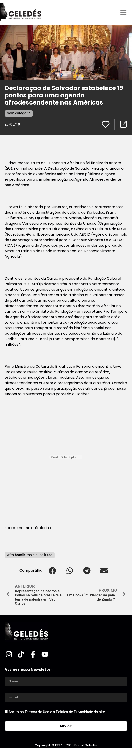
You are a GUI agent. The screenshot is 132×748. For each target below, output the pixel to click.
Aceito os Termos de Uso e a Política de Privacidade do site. (57, 712)
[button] (52, 571)
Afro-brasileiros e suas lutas (29, 555)
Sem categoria (18, 113)
